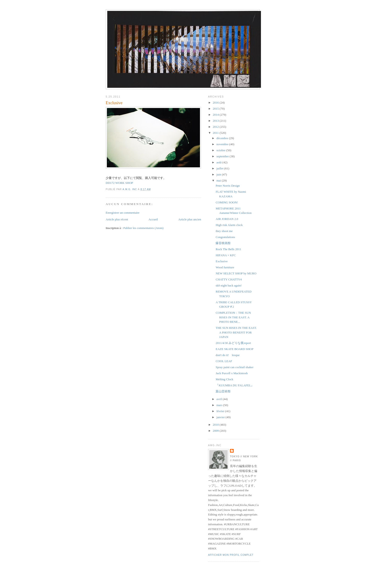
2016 (216, 102)
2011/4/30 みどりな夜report (233, 343)
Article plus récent (117, 219)
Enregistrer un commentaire (122, 212)
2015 (216, 108)
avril (219, 399)
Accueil (153, 219)
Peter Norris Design (228, 185)
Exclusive (221, 261)
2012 (216, 126)
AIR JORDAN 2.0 (227, 219)
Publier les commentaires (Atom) (143, 228)
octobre (221, 150)
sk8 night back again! (229, 285)
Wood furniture (225, 267)
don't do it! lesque (228, 355)
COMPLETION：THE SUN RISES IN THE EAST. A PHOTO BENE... (233, 317)
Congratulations (225, 237)
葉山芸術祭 (223, 391)
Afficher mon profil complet (230, 555)
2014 (216, 114)
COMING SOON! (227, 202)
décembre (222, 138)
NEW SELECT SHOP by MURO (236, 273)
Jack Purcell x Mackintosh (232, 373)
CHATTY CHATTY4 (229, 279)
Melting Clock (224, 379)
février (220, 411)
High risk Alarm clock (229, 225)
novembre (222, 144)
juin (219, 174)
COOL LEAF (224, 361)
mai (219, 180)
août (219, 162)
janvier (221, 417)
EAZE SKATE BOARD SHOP (234, 349)
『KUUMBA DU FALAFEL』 (235, 385)
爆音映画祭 (223, 243)
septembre (223, 156)
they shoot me (224, 231)
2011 (216, 133)
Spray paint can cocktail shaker (234, 367)
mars (219, 405)
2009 (216, 430)
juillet (220, 168)
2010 (216, 424)
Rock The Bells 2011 (228, 249)
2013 (216, 120)
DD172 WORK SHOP (119, 183)
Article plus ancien (189, 219)
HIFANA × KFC (226, 255)
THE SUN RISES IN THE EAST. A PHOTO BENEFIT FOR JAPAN (236, 332)
